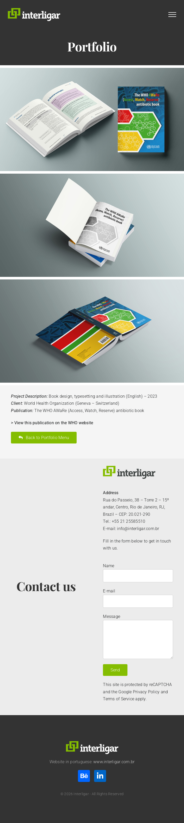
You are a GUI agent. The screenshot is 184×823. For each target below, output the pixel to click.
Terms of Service (118, 698)
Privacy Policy (146, 691)
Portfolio (92, 46)
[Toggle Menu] (172, 14)
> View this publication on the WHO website (52, 422)
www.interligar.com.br (113, 761)
